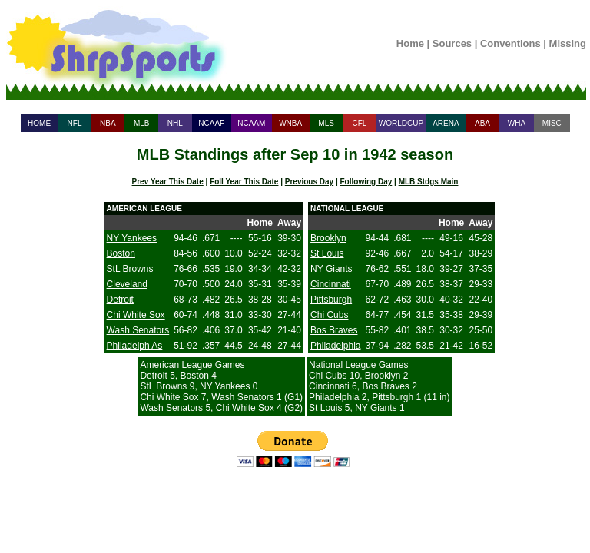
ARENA (446, 123)
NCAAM (251, 123)
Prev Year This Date (168, 181)
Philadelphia (335, 345)
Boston (121, 253)
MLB (142, 123)
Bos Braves (333, 330)
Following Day (366, 181)
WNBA (290, 123)
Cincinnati (330, 284)
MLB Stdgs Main (429, 181)
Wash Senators (138, 330)
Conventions (510, 43)
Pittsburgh (331, 299)
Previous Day (309, 181)
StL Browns (130, 268)
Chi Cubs (329, 315)
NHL (175, 123)
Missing (567, 43)
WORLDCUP (401, 123)
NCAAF (211, 123)
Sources (452, 43)
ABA (482, 123)
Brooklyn (328, 238)
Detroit (120, 299)
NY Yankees (132, 238)
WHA (516, 123)
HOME (39, 123)
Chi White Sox (136, 315)
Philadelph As (135, 345)
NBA (108, 123)
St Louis (326, 253)
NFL (75, 123)
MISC (552, 123)
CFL (359, 123)
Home (410, 43)
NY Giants (331, 268)
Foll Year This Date (244, 181)
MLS (326, 123)
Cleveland (127, 284)
